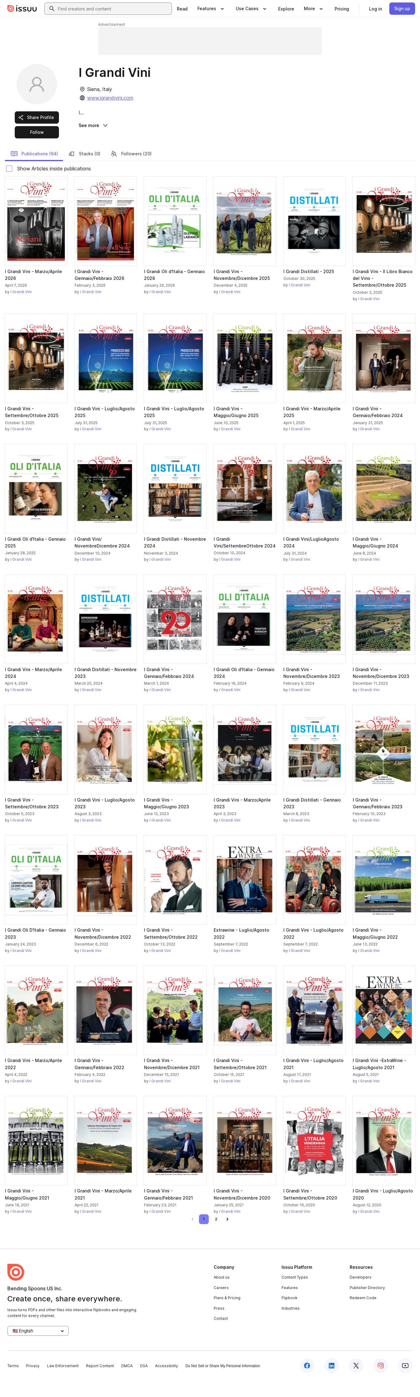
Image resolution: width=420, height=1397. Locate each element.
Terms (13, 1382)
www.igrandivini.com (110, 98)
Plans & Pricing (227, 1314)
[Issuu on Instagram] (380, 1382)
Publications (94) (34, 170)
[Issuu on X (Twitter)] (356, 1382)
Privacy (33, 1382)
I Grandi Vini (21, 308)
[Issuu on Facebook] (307, 1382)
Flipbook (290, 1314)
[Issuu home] (22, 8)
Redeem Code (363, 1314)
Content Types (295, 1294)
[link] (182, 8)
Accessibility (166, 1382)
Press (219, 1325)
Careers (221, 1304)
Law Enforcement (63, 1382)
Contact (221, 1335)
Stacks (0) (84, 170)
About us (222, 1294)
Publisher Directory (367, 1304)
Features (290, 1304)
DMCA (127, 1382)
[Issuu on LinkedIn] (331, 1382)
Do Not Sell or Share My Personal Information (222, 1383)
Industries (291, 1325)
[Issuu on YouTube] (405, 1382)
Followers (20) (131, 170)
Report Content (100, 1382)
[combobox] (113, 8)
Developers (360, 1294)
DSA (144, 1382)
